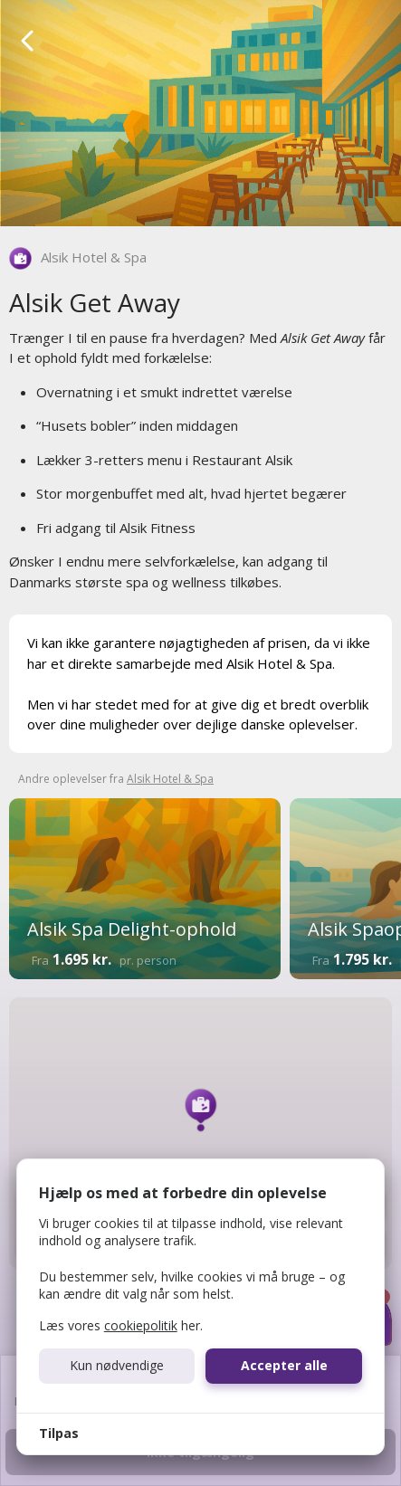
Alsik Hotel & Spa (94, 257)
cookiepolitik (140, 1325)
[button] (201, 1110)
